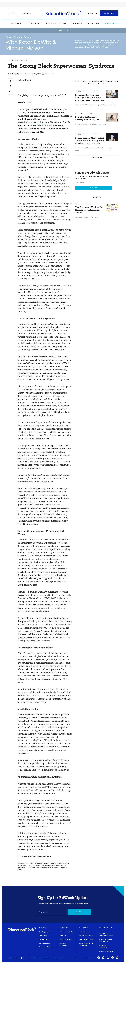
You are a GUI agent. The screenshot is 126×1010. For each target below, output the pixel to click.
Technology (74, 23)
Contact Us (63, 928)
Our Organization (45, 932)
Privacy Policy (88, 958)
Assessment (80, 113)
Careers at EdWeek (45, 947)
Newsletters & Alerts (86, 935)
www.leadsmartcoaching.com (33, 122)
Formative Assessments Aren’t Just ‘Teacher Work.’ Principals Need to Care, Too (89, 98)
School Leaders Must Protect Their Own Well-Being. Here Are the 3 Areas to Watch (89, 141)
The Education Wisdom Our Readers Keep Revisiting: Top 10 (89, 210)
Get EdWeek (83, 928)
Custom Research (106, 951)
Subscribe (109, 13)
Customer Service (65, 939)
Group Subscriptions (86, 939)
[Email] (50, 912)
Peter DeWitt (80, 105)
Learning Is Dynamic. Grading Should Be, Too (87, 118)
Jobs (96, 23)
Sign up (79, 912)
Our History (43, 935)
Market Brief (109, 23)
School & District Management (87, 90)
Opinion (87, 23)
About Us (42, 928)
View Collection (96, 157)
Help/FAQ (62, 935)
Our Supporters (44, 943)
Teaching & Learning (54, 23)
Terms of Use (73, 958)
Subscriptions (83, 932)
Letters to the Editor (66, 932)
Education (13, 60)
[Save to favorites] (10, 86)
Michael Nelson (91, 105)
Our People (43, 939)
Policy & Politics (32, 23)
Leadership (14, 23)
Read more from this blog (99, 47)
